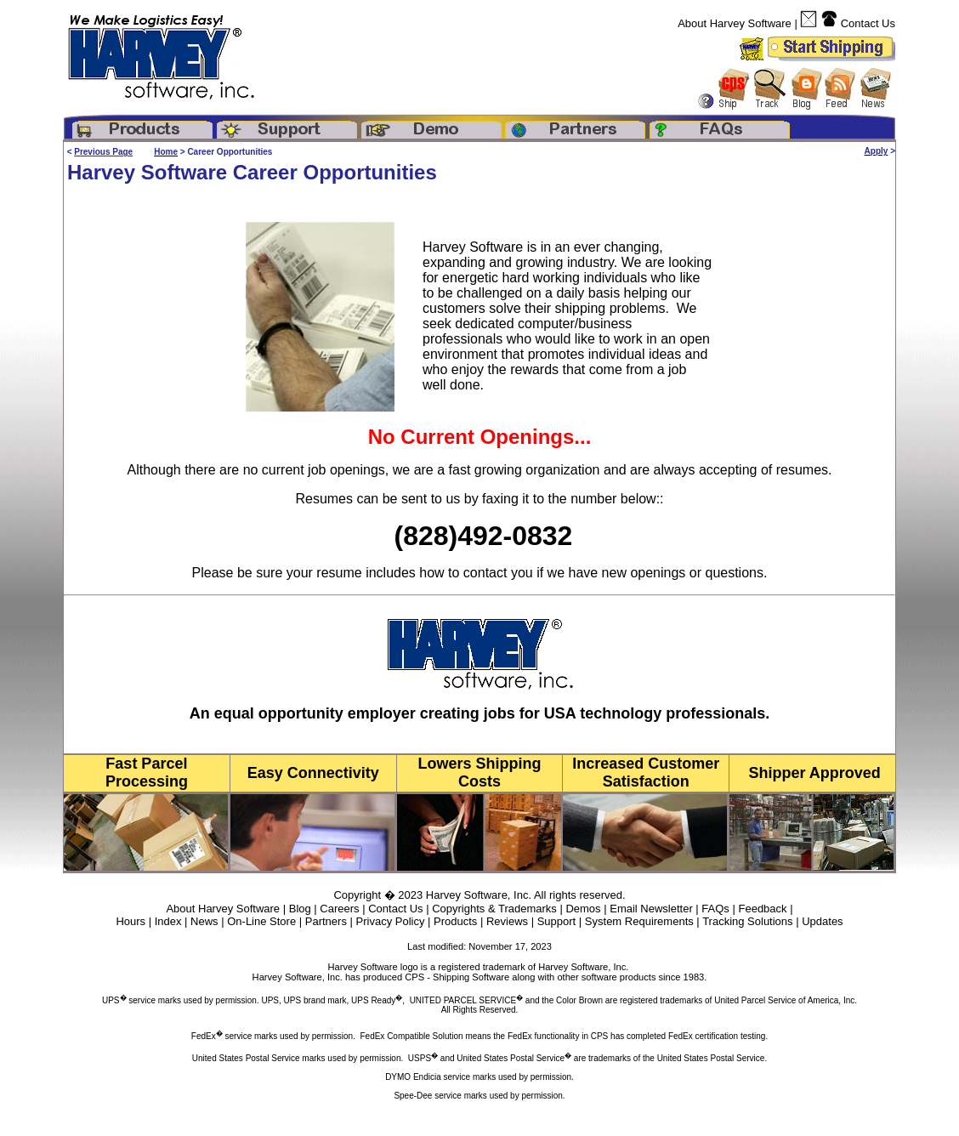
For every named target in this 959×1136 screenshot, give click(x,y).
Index (168, 921)
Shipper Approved (814, 772)
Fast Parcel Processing (146, 772)
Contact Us (868, 23)
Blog (300, 908)
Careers (339, 908)
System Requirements (639, 921)
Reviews (507, 921)
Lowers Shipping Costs (479, 772)
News (204, 921)
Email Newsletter (651, 908)
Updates (822, 921)
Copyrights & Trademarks (494, 908)
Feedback (762, 908)
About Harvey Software (735, 23)
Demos (582, 908)
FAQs (715, 908)
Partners (326, 921)
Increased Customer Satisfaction (645, 772)
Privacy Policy (390, 921)
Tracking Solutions (747, 921)
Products (455, 921)
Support (556, 921)
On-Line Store (261, 921)
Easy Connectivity (313, 772)
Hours (130, 921)
